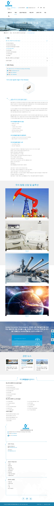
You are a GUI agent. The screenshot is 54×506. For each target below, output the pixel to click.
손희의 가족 (38, 12)
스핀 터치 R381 (8, 420)
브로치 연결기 (9, 60)
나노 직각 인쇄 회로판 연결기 (11, 406)
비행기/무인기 (11, 468)
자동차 (9, 464)
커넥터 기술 (19, 346)
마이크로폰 (8, 55)
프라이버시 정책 (47, 504)
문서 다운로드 (10, 488)
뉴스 (8, 7)
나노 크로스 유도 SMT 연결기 (32, 408)
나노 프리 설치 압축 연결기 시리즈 (33, 401)
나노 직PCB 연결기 (9, 401)
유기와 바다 (27, 218)
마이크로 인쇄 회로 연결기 (11, 44)
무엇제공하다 (27, 379)
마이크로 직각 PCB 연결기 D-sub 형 (12, 46)
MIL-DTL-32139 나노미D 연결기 (12, 58)
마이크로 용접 (8, 50)
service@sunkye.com (12, 450)
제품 (16, 12)
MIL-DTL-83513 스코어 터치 (11, 415)
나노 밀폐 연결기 (30, 406)
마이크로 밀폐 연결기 (31, 32)
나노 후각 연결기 (30, 403)
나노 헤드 (8, 404)
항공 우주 (27, 315)
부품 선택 (31, 12)
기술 (9, 486)
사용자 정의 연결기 (11, 473)
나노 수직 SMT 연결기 (10, 409)
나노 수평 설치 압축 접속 (10, 403)
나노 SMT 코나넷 (9, 408)
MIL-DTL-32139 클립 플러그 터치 (12, 417)
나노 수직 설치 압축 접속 (31, 409)
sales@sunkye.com (31, 7)
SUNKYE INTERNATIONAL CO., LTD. (15, 504)
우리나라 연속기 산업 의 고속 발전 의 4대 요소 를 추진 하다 (41, 368)
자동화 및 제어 (11, 475)
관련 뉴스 (27, 356)
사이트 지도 (39, 504)
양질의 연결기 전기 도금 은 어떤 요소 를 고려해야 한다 (11, 368)
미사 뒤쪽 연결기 (9, 53)
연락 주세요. (13, 7)
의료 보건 (27, 251)
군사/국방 (27, 283)
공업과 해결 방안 (22, 12)
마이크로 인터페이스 (10, 43)
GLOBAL (9, 8)
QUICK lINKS (11, 479)
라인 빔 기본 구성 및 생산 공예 (27, 368)
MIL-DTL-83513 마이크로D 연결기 (19, 32)
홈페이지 (10, 12)
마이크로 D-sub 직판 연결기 (11, 51)
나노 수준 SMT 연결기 (31, 404)
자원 (45, 12)
